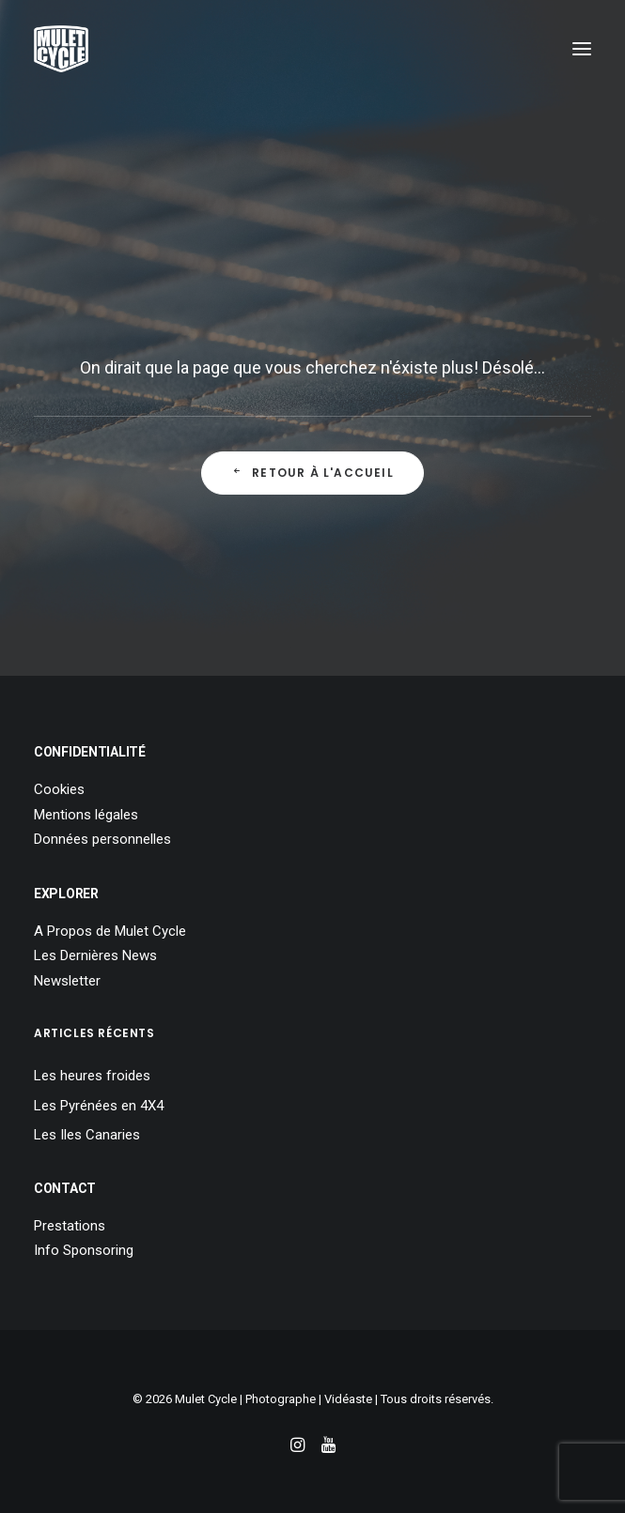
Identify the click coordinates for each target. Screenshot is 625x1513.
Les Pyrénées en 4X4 (99, 1105)
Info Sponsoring (83, 1250)
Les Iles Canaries (87, 1134)
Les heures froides (92, 1075)
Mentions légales (86, 814)
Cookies (59, 789)
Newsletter (67, 980)
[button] (582, 49)
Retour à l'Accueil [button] (312, 473)
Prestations (69, 1225)
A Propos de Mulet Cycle (110, 931)
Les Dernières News (95, 955)
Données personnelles (102, 839)
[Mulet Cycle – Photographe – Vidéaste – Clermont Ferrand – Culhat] (61, 48)
